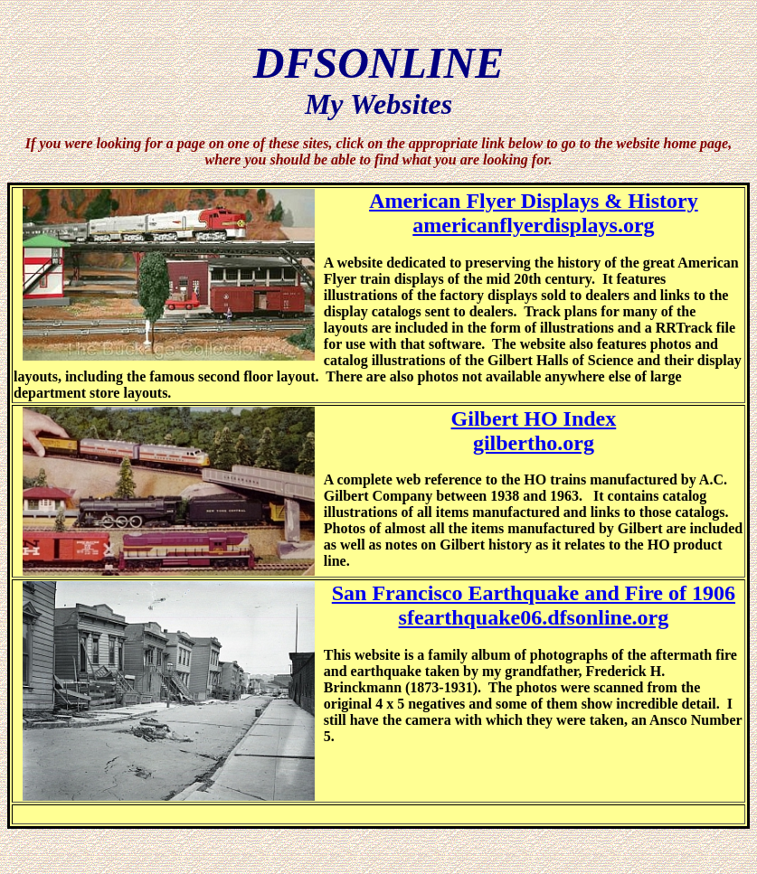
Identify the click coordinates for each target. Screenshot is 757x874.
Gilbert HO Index (534, 418)
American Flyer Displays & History (533, 200)
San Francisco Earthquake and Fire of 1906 (533, 593)
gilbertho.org (533, 443)
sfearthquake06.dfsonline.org (534, 617)
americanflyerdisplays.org (533, 225)
